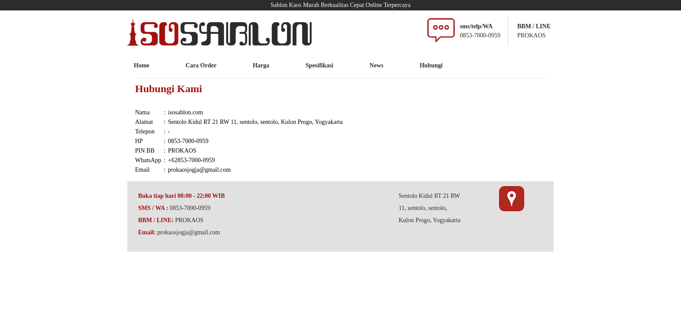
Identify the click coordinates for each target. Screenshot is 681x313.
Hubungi (431, 65)
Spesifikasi (320, 65)
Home (141, 65)
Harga (261, 65)
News (376, 65)
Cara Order (200, 65)
